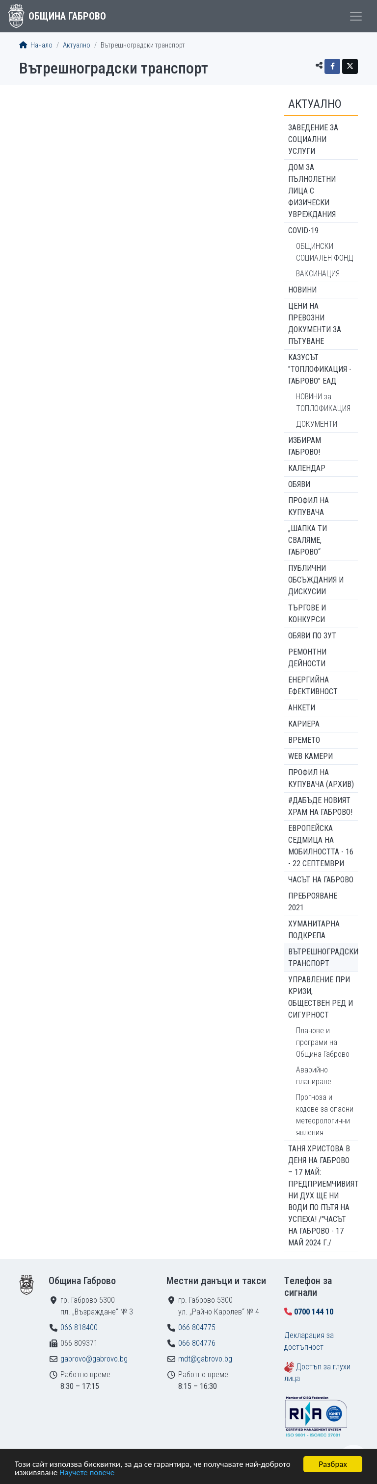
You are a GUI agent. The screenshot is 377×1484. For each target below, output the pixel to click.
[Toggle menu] (356, 16)
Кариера (304, 724)
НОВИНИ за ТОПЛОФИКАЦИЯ (323, 402)
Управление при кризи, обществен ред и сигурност (320, 997)
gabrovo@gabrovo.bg (94, 1358)
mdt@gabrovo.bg (205, 1358)
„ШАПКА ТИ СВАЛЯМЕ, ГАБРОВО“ (307, 540)
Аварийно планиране (313, 1075)
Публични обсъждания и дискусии (316, 579)
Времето (304, 740)
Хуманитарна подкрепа (314, 929)
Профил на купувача (308, 506)
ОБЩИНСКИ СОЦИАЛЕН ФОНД (324, 252)
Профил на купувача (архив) (321, 778)
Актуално (76, 45)
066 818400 (79, 1327)
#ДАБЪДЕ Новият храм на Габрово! (320, 806)
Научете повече (86, 1473)
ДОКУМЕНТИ (316, 424)
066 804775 (196, 1327)
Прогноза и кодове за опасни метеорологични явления (324, 1115)
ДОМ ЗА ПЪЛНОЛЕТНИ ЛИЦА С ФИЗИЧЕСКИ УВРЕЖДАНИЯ (312, 191)
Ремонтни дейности (307, 657)
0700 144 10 (313, 1311)
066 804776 (196, 1343)
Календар (306, 468)
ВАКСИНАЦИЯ (318, 273)
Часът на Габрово (320, 879)
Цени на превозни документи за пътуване (314, 323)
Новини (302, 289)
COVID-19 (303, 230)
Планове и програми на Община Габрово (323, 1042)
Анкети (301, 707)
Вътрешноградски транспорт (323, 957)
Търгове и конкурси (307, 613)
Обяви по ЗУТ (312, 635)
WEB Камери (310, 756)
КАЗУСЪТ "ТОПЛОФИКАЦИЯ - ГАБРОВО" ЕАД (319, 369)
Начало (36, 45)
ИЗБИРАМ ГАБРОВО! (304, 446)
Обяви (299, 484)
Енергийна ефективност (313, 685)
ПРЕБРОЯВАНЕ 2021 (312, 901)
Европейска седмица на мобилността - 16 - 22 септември (320, 846)
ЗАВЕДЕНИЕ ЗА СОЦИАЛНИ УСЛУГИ (313, 139)
